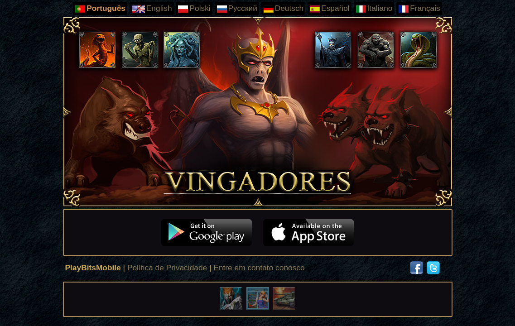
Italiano (374, 8)
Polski (194, 8)
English (151, 8)
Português (100, 8)
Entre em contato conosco (258, 267)
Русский (237, 8)
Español (329, 8)
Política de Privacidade (167, 267)
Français (419, 8)
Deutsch (283, 8)
